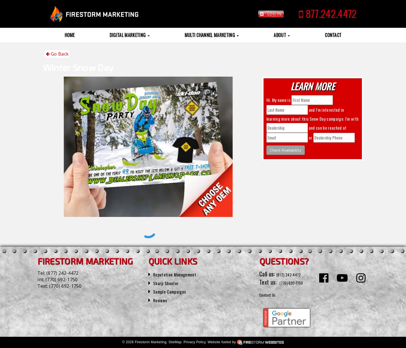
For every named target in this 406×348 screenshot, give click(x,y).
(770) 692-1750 (62, 279)
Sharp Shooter (169, 282)
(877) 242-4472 (62, 273)
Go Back (57, 54)
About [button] (282, 35)
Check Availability (285, 150)
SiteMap (175, 342)
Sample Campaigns (173, 291)
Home (70, 35)
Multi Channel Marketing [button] (212, 35)
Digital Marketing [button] (130, 35)
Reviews (162, 300)
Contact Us (271, 294)
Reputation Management (180, 274)
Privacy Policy (194, 342)
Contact (333, 35)
